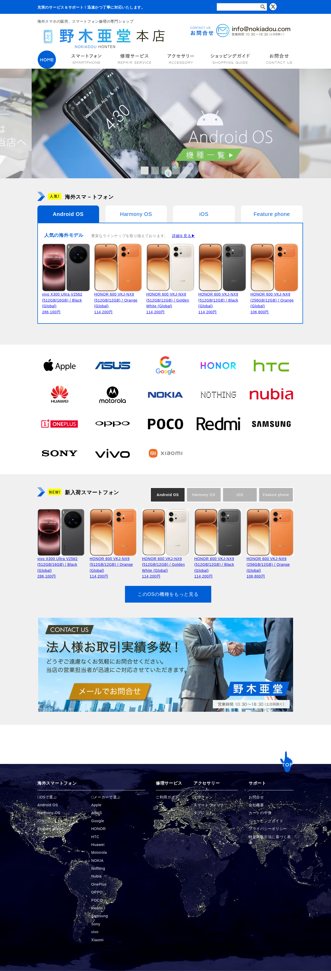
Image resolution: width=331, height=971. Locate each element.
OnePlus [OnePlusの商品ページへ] (99, 884)
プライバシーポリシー (268, 829)
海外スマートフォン (57, 783)
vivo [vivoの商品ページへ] (95, 932)
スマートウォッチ (208, 805)
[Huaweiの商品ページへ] (59, 394)
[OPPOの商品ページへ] (112, 424)
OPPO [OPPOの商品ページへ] (96, 892)
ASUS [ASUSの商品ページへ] (96, 813)
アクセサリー (206, 783)
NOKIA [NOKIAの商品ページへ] (97, 860)
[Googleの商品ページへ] (165, 365)
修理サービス (169, 783)
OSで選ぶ (48, 797)
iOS (203, 214)
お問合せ (256, 797)
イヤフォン (203, 797)
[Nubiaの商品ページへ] (271, 394)
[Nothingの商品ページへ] (218, 394)
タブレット (203, 813)
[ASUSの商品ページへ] (112, 365)
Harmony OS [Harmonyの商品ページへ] (48, 813)
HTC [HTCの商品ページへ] (95, 837)
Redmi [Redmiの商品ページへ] (97, 908)
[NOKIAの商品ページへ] (165, 394)
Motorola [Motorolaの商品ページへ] (99, 852)
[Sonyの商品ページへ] (59, 453)
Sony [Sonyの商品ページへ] (95, 924)
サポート (257, 783)
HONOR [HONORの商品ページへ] (98, 829)
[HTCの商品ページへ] (271, 365)
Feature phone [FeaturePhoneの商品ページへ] (50, 829)
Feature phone (272, 214)
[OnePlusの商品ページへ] (59, 424)
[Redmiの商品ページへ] (218, 424)
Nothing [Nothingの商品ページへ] (98, 868)
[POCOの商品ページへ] (165, 424)
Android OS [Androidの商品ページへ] (47, 805)
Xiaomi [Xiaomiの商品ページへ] (97, 940)
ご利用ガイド (167, 797)
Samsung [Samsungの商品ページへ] (99, 916)
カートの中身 (260, 813)
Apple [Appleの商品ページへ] (96, 805)
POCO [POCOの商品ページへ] (97, 900)
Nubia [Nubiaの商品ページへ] (96, 876)
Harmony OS (136, 214)
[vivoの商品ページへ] (112, 453)
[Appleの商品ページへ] (59, 365)
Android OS (68, 214)
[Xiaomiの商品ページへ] (165, 453)
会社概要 (256, 805)
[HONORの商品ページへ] (218, 365)
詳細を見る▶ (183, 236)
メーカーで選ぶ (107, 797)
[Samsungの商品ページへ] (271, 424)
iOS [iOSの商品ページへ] (40, 821)
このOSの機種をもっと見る (168, 594)
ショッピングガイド (266, 821)
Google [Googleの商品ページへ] (97, 821)
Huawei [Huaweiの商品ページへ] (98, 845)
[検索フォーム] (242, 7)
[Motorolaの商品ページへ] (112, 394)
